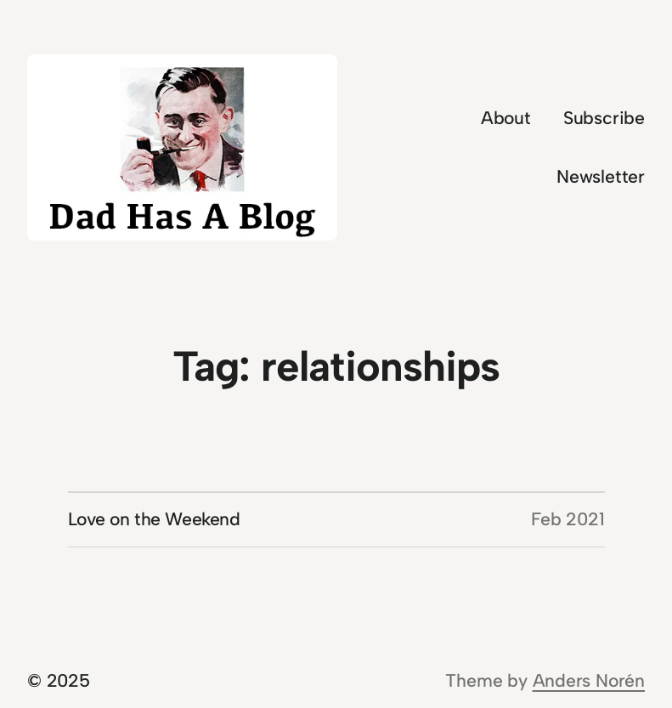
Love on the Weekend (154, 519)
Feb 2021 (567, 519)
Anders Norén (589, 680)
